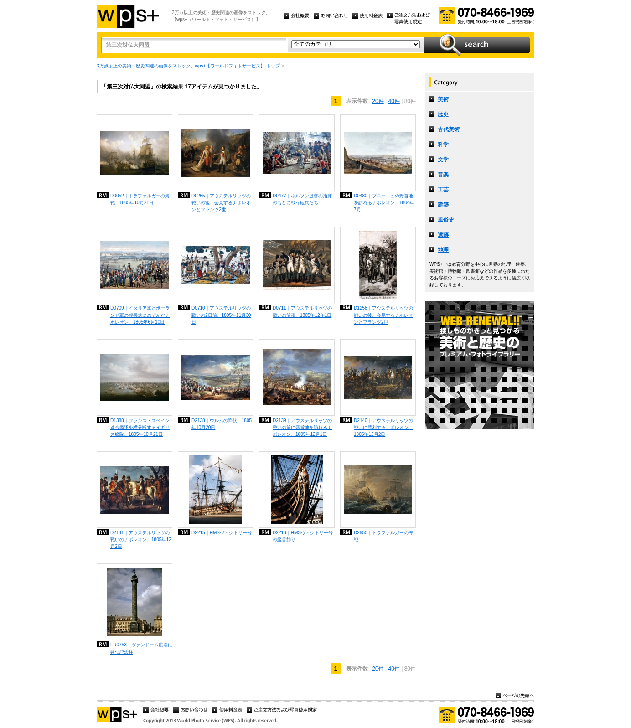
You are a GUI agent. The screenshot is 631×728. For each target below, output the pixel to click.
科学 (443, 144)
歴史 (443, 114)
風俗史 (446, 220)
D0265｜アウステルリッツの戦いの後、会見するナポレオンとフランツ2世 (221, 202)
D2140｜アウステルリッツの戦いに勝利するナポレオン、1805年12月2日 (383, 427)
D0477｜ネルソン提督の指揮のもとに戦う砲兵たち (302, 199)
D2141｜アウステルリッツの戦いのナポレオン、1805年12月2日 (140, 539)
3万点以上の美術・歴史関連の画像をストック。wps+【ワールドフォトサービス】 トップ (188, 65)
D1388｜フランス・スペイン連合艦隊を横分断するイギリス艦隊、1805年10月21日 (140, 427)
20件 (377, 101)
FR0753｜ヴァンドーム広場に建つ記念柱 (141, 648)
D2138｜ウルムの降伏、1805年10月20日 (221, 424)
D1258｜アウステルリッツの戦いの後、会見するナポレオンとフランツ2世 (383, 314)
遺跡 (443, 235)
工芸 (443, 189)
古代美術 (449, 129)
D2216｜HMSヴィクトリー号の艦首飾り (303, 536)
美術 (443, 99)
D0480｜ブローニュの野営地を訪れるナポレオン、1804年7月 (384, 202)
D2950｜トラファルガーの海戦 (383, 536)
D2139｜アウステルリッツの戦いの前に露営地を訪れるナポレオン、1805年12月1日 (302, 427)
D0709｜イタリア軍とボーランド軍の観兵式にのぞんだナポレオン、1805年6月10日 (140, 314)
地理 (443, 250)
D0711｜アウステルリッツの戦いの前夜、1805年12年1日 (302, 311)
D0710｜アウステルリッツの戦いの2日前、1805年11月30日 (221, 314)
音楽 (443, 174)
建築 (443, 204)
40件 (394, 101)
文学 (443, 159)
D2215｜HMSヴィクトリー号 (221, 532)
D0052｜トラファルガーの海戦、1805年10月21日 (140, 199)
